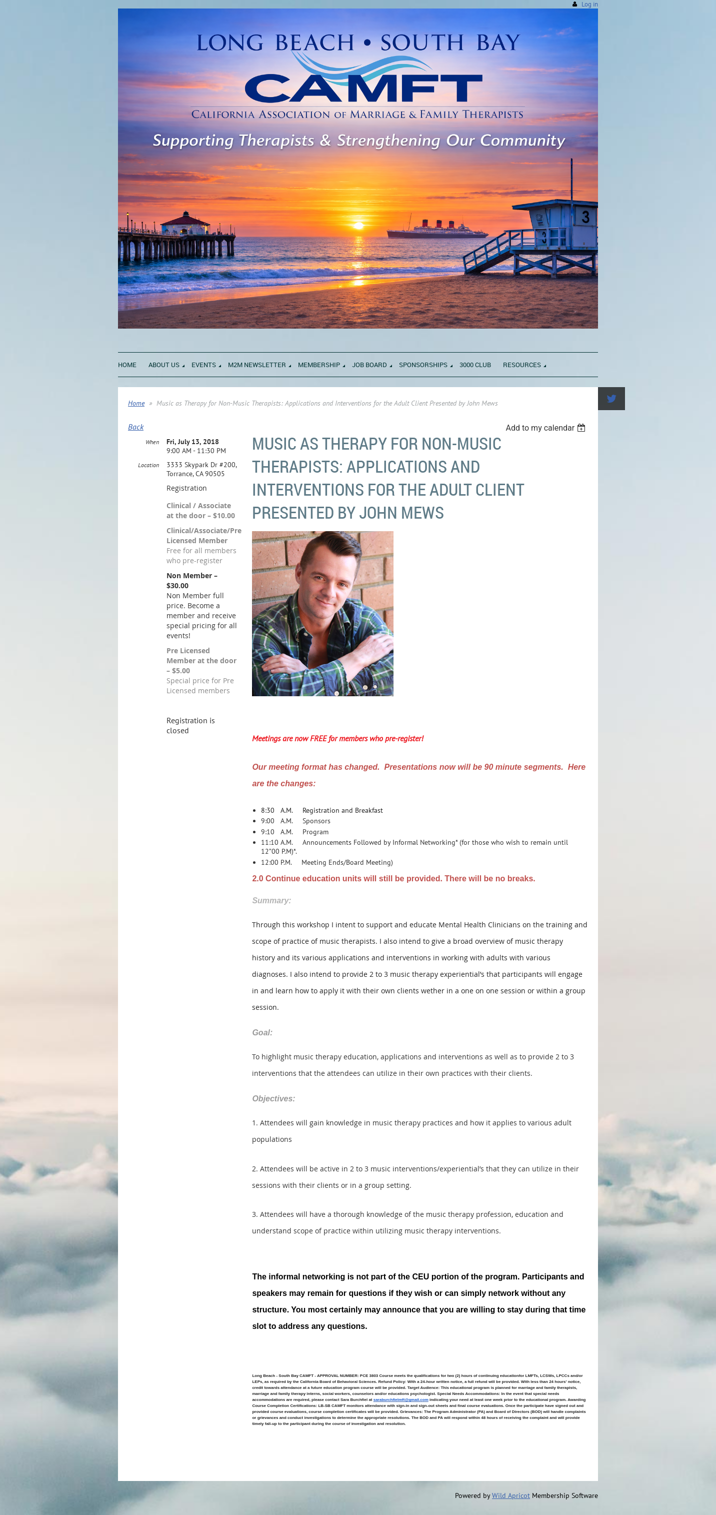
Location (148, 465)
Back (136, 427)
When (152, 442)
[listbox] (547, 428)
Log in (590, 4)
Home (136, 403)
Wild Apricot (511, 1495)
